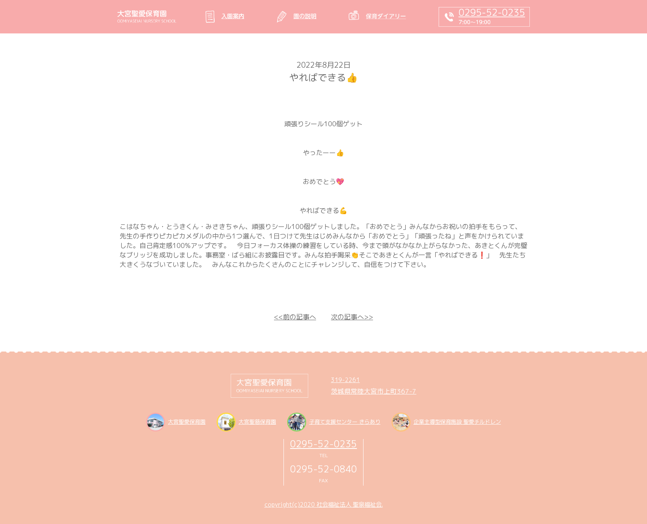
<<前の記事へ (295, 316)
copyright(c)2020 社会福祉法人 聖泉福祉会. (323, 504)
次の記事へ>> (352, 316)
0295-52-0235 (323, 443)
